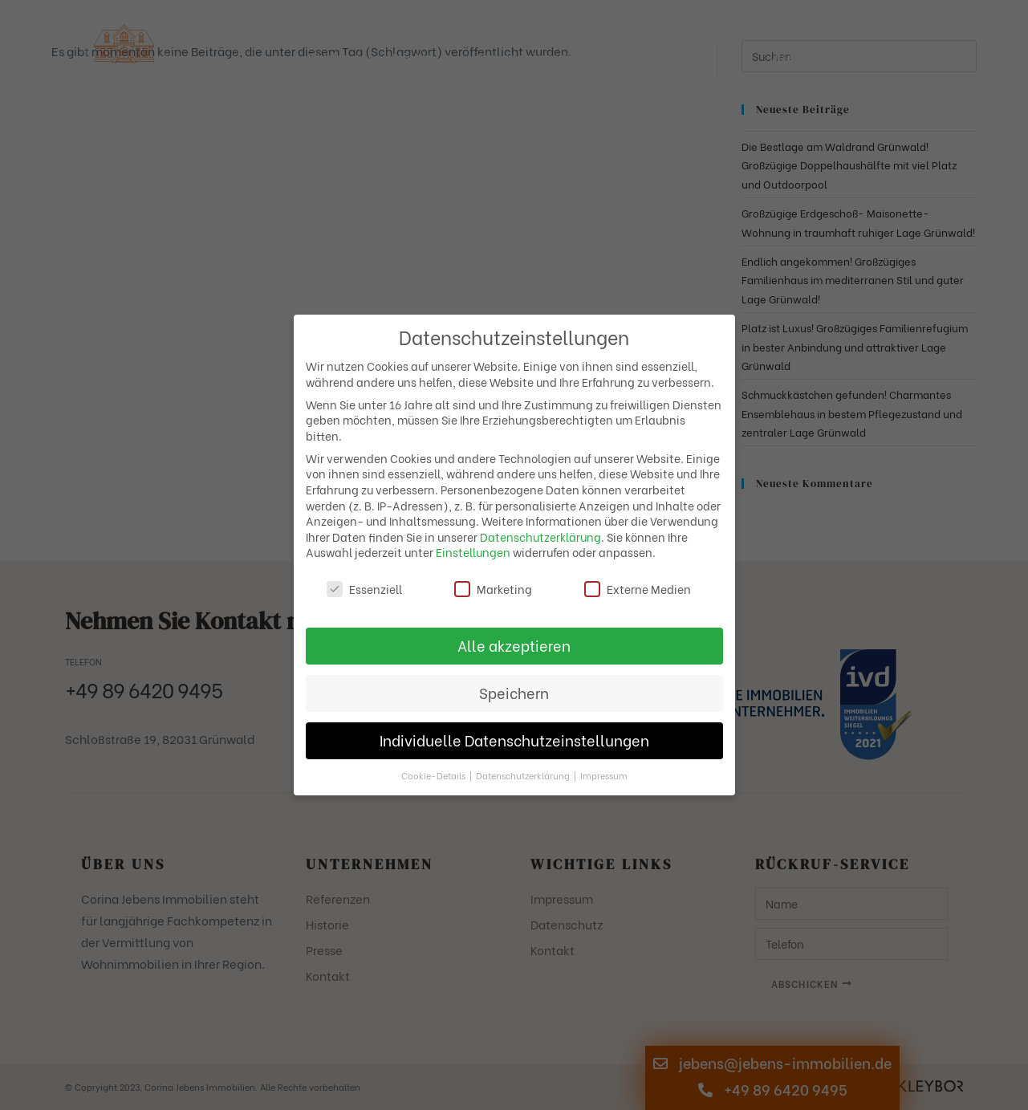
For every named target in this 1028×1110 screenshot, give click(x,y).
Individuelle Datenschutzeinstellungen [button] (514, 740)
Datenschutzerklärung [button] (524, 775)
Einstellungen (473, 551)
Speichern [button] (514, 692)
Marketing (493, 588)
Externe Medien (637, 588)
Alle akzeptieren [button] (514, 645)
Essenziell (364, 588)
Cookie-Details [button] (434, 775)
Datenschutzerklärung (540, 536)
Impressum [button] (604, 775)
